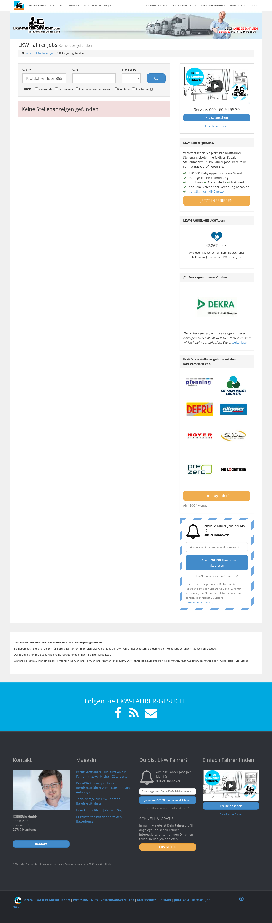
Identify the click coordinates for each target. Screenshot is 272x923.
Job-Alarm (181, 900)
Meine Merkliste (97, 5)
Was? (26, 70)
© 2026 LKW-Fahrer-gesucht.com (42, 900)
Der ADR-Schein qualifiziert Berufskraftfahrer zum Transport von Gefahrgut (103, 787)
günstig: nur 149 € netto (206, 191)
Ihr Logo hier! (217, 495)
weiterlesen (240, 342)
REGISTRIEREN (237, 5)
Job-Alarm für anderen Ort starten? (217, 576)
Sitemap (197, 900)
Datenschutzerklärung (199, 602)
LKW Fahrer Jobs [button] (156, 5)
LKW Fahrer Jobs (46, 53)
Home (28, 53)
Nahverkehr (44, 89)
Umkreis (129, 70)
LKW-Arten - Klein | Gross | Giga (99, 810)
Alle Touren (142, 89)
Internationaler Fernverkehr (94, 89)
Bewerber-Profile (184, 5)
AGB (131, 900)
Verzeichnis (57, 5)
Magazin (74, 5)
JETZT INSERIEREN (216, 200)
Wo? (75, 70)
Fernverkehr (64, 89)
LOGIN (253, 5)
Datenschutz (146, 900)
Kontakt (165, 900)
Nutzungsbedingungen (108, 900)
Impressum (80, 900)
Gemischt (122, 89)
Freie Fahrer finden (216, 126)
